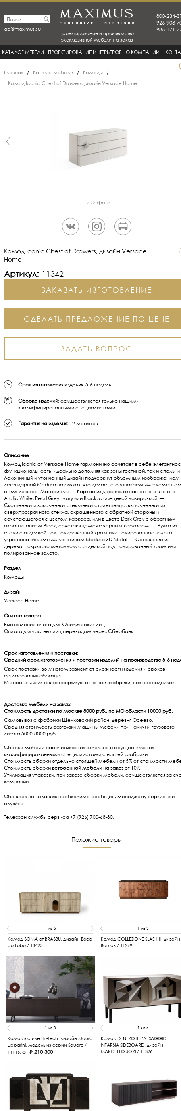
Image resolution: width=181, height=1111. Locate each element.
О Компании (143, 52)
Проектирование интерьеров (85, 52)
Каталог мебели (23, 52)
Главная (13, 72)
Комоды (93, 72)
